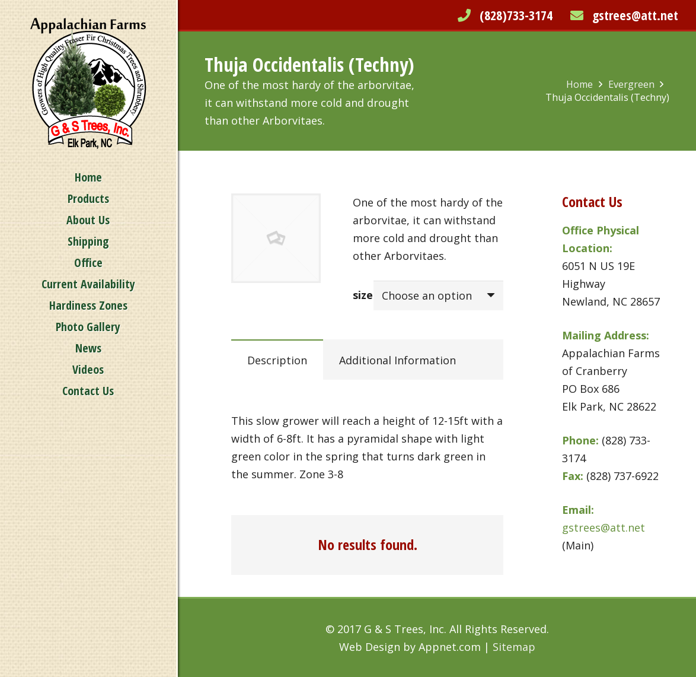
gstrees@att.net (635, 15)
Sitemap (514, 647)
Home (579, 84)
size (363, 295)
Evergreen (631, 84)
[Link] (88, 83)
